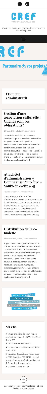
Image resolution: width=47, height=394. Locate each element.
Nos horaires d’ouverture (20, 343)
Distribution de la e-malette (20, 231)
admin (18, 131)
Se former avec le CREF (19, 366)
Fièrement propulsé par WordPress (19, 386)
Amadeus (17, 388)
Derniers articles (28, 131)
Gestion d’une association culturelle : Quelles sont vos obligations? (22, 119)
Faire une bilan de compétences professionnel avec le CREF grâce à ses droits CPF (23, 337)
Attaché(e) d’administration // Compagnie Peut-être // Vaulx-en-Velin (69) (23, 180)
